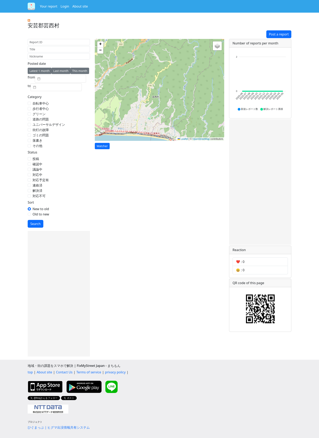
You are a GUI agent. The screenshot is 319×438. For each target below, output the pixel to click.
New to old (41, 209)
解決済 (37, 190)
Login (65, 6)
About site (80, 6)
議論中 (37, 169)
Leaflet (183, 139)
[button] (100, 44)
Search (35, 224)
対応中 (37, 174)
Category (35, 97)
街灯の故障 (41, 130)
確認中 (37, 164)
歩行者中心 (41, 108)
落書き (37, 140)
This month (79, 71)
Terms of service (88, 372)
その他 (37, 145)
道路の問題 (41, 119)
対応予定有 (41, 180)
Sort (31, 202)
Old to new (41, 214)
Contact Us (64, 372)
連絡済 (37, 185)
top (30, 372)
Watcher (102, 146)
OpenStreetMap (201, 139)
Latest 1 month (39, 71)
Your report (48, 6)
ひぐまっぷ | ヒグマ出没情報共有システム (59, 427)
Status (32, 152)
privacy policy (115, 372)
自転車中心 (41, 103)
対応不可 (39, 196)
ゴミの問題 (41, 135)
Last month (61, 71)
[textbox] (60, 79)
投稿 (36, 159)
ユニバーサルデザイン (49, 124)
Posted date (37, 63)
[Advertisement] (58, 294)
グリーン (39, 114)
